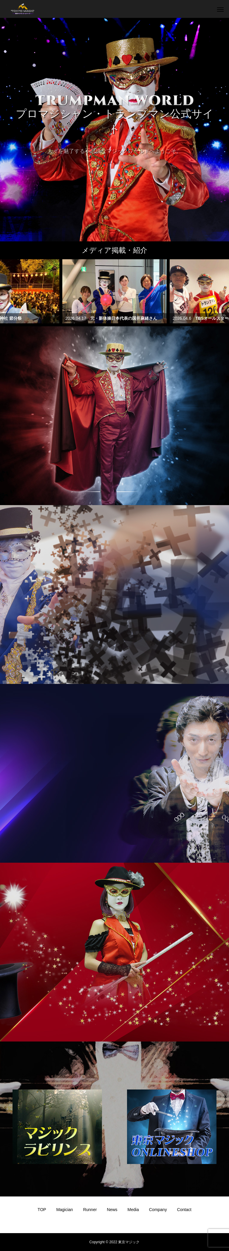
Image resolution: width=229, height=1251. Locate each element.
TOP (42, 1209)
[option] (114, 129)
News (112, 1209)
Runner (90, 1209)
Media (133, 1209)
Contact (184, 1209)
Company (158, 1209)
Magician (64, 1209)
